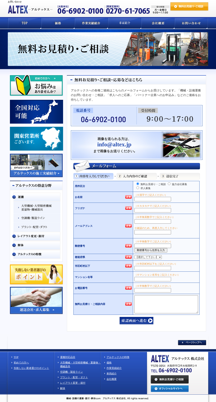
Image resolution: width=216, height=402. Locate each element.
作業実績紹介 (114, 368)
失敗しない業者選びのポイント (31, 368)
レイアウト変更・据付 (72, 382)
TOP (16, 357)
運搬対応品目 (67, 357)
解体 (62, 388)
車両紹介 (112, 373)
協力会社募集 (177, 184)
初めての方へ (21, 362)
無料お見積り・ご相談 (151, 184)
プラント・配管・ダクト (74, 377)
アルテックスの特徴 (118, 357)
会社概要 (112, 379)
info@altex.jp (114, 144)
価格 (109, 362)
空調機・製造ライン (71, 371)
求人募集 (143, 188)
